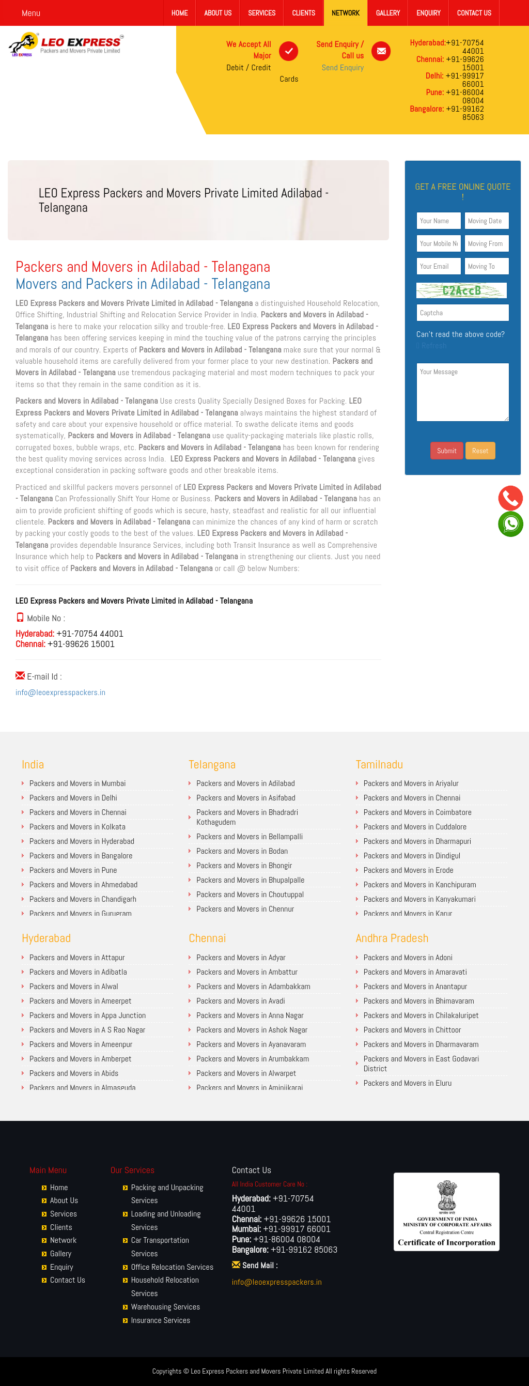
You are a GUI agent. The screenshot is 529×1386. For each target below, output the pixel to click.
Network (346, 13)
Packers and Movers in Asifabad (245, 797)
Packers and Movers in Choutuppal (250, 894)
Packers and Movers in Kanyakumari (420, 899)
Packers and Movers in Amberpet (80, 1058)
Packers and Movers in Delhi (73, 797)
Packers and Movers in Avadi (240, 1000)
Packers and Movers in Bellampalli (249, 836)
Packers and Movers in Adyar (240, 957)
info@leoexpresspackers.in (60, 692)
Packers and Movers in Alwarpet (246, 1073)
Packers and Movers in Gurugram (80, 913)
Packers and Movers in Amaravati (415, 971)
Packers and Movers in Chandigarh (82, 899)
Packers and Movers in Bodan (242, 850)
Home (180, 13)
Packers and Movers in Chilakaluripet (421, 1015)
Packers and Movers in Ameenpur (80, 1044)
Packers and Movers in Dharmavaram (421, 1044)
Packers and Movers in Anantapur (416, 986)
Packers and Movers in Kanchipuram (420, 884)
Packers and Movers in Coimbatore (418, 812)
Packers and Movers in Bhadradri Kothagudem (247, 817)
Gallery (388, 13)
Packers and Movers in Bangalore (80, 855)
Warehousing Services (165, 1306)
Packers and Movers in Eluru (408, 1082)
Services (261, 13)
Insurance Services (161, 1320)
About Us (217, 13)
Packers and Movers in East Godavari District (421, 1063)
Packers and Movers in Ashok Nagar (251, 1029)
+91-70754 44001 (465, 46)
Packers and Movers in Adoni (408, 957)
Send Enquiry (343, 67)
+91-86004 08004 (464, 96)
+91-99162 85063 (464, 112)
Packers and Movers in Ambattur (247, 971)
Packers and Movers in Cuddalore (415, 826)
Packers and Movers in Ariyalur (411, 783)
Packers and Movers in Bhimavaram (419, 1000)
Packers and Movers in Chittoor (412, 1029)
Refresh (431, 345)
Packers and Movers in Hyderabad (81, 841)
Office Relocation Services (172, 1266)
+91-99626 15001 (464, 63)
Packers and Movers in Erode (409, 870)
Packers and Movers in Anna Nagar (250, 1015)
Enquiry (428, 13)
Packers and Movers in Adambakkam (253, 986)
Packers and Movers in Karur (408, 913)
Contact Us (474, 13)
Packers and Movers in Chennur (245, 908)
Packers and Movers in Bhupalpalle (250, 879)
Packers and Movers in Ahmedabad (83, 884)
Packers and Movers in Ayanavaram (251, 1044)
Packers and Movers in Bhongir (244, 865)
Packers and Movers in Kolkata (77, 826)
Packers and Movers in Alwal (73, 986)
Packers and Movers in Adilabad (245, 783)
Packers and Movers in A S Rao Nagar (87, 1029)
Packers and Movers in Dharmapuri (418, 841)
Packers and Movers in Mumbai (77, 783)
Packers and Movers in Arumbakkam (252, 1058)
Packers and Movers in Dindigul (412, 855)
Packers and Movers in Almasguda (82, 1087)
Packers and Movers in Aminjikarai (249, 1087)
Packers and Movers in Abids (73, 1073)
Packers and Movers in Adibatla (78, 971)
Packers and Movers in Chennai (78, 812)
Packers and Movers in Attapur (77, 957)
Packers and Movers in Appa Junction (87, 1015)
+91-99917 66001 (464, 79)
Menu (31, 13)
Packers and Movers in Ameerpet (80, 1000)
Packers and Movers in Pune (73, 870)
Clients (303, 13)
